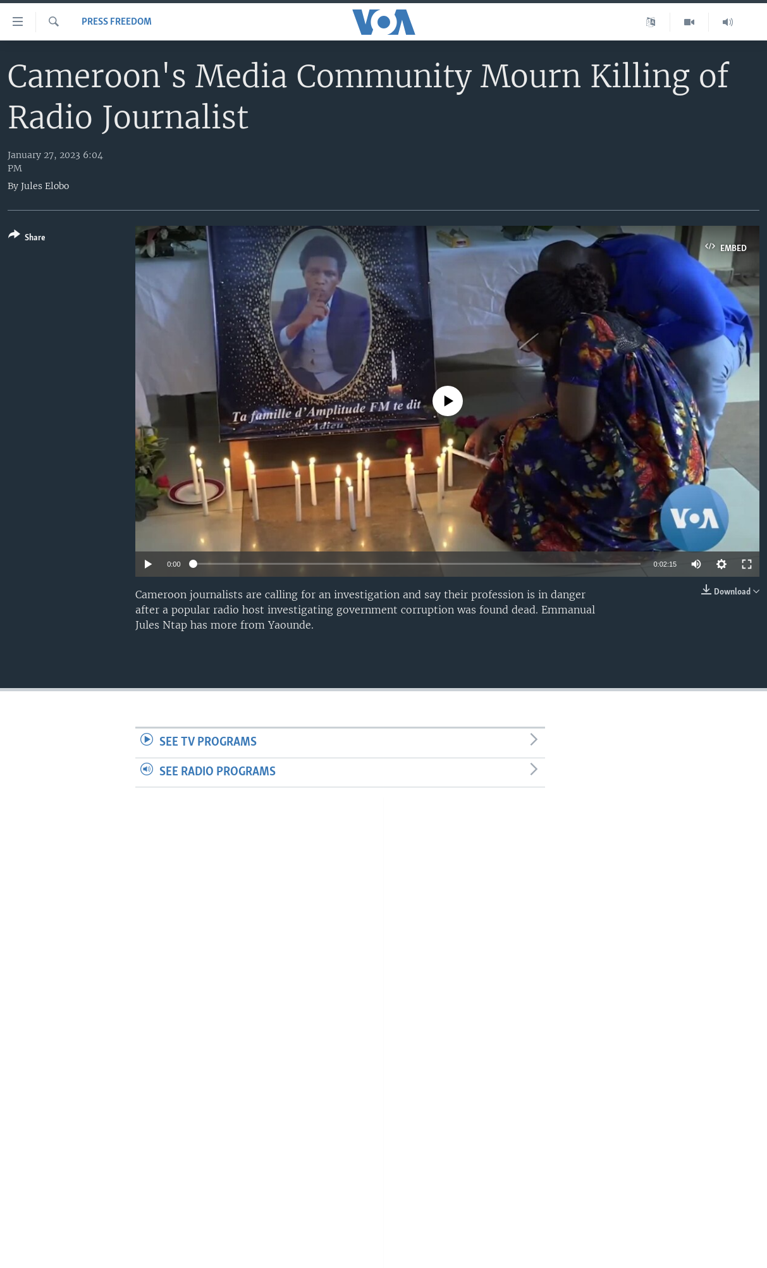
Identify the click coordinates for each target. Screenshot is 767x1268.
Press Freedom (117, 22)
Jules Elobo (45, 186)
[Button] (27, 239)
